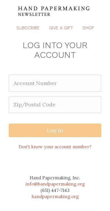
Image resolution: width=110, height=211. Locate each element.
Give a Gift (61, 27)
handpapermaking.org (55, 196)
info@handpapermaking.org (55, 184)
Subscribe (28, 27)
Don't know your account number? (55, 146)
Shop (88, 27)
